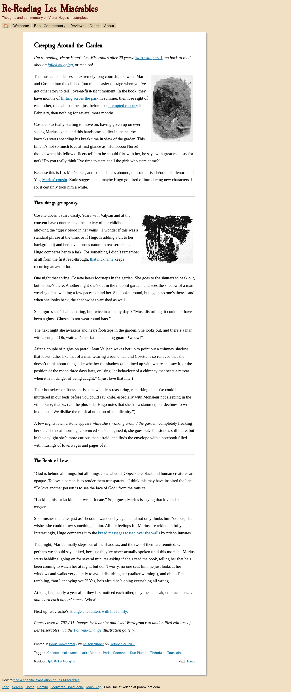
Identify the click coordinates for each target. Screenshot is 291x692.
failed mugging (60, 64)
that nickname (101, 259)
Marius (95, 653)
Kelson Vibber (93, 644)
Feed (5, 687)
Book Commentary (50, 26)
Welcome (21, 26)
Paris (106, 653)
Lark (84, 653)
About (109, 26)
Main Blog (93, 687)
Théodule (157, 653)
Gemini (42, 687)
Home (29, 687)
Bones (191, 661)
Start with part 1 (149, 57)
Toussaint (174, 653)
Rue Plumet (138, 653)
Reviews (77, 26)
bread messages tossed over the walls (129, 533)
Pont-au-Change (88, 630)
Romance (120, 653)
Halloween (70, 653)
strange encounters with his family (98, 611)
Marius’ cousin (54, 179)
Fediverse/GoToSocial (67, 687)
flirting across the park (79, 98)
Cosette (53, 653)
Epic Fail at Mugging (61, 661)
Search (17, 687)
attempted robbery (123, 105)
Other (94, 26)
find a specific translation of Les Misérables (46, 680)
